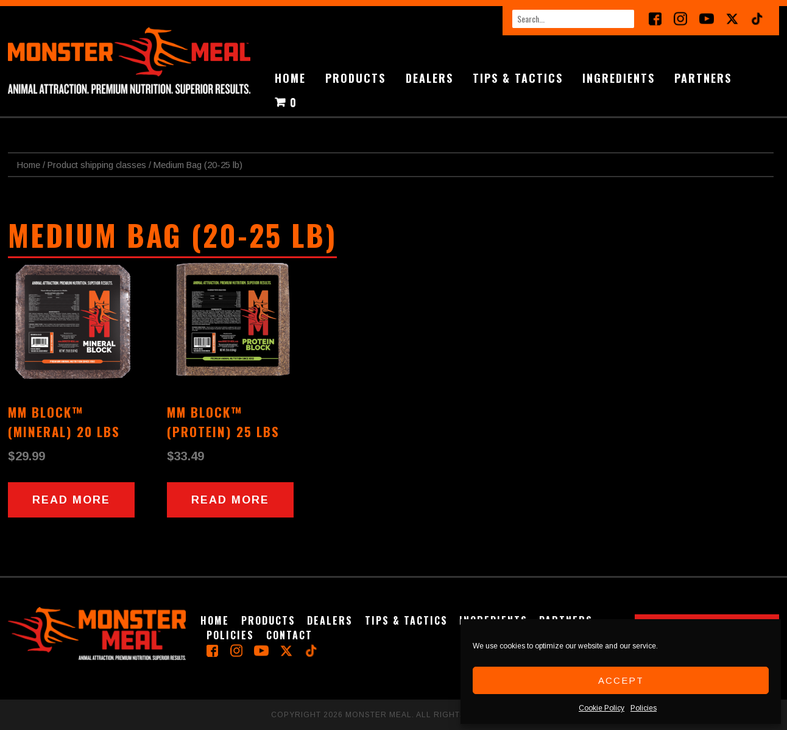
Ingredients (618, 78)
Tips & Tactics (518, 78)
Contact (289, 635)
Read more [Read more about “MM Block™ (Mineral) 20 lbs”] (71, 500)
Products (355, 78)
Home (290, 78)
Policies (643, 708)
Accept (621, 680)
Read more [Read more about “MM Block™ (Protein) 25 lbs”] (230, 500)
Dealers (429, 78)
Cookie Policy (601, 708)
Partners (703, 78)
